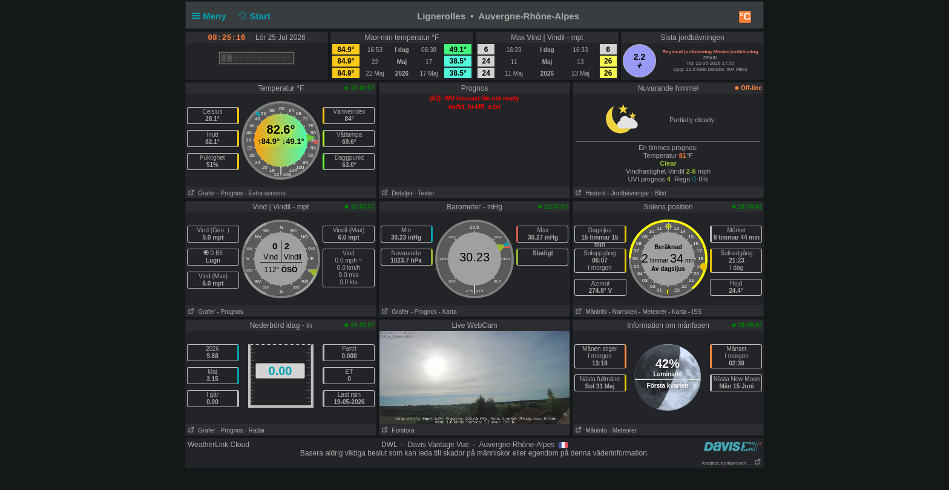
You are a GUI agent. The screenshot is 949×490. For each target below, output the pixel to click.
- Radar (255, 430)
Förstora (397, 430)
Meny (211, 16)
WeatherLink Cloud (218, 444)
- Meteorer (652, 312)
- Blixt (658, 193)
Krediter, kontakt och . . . (731, 463)
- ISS (694, 312)
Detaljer (396, 193)
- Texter (425, 193)
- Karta (448, 312)
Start (253, 16)
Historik (589, 193)
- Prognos (230, 193)
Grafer (200, 193)
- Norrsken (623, 312)
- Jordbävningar (628, 193)
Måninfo (590, 312)
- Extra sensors (265, 193)
